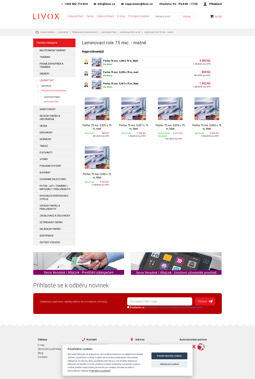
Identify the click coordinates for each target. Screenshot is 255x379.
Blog (40, 352)
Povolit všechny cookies (169, 356)
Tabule (44, 146)
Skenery (44, 73)
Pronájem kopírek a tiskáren (51, 65)
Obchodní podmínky (49, 348)
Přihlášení (215, 4)
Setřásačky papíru (51, 222)
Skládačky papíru (50, 229)
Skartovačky (48, 109)
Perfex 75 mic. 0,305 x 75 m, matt (120, 72)
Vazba (43, 126)
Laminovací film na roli (130, 32)
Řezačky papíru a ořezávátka (50, 118)
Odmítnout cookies (169, 364)
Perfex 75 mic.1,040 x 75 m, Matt (120, 61)
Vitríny (44, 159)
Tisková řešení (105, 17)
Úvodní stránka (45, 32)
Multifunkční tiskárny (53, 50)
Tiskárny (45, 57)
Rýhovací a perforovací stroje (54, 197)
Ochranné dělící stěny (53, 179)
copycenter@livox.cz (139, 4)
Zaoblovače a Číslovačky (55, 215)
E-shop (121, 17)
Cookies (42, 356)
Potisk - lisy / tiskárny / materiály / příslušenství (55, 187)
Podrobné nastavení (99, 370)
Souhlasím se (164, 307)
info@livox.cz (106, 4)
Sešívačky (45, 139)
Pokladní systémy (50, 166)
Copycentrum (75, 17)
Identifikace (47, 235)
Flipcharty (46, 152)
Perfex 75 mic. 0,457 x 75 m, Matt (120, 83)
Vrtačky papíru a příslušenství (50, 207)
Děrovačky (46, 132)
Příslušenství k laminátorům (84, 32)
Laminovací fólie (108, 32)
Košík (218, 17)
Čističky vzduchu (50, 242)
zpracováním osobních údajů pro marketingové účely (173, 307)
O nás (41, 344)
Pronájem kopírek (138, 17)
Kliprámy (45, 172)
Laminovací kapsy (52, 97)
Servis (90, 17)
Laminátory (63, 32)
